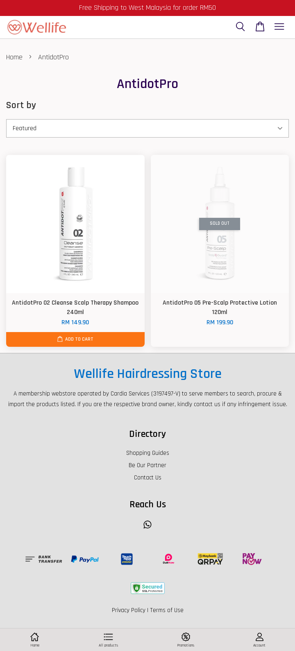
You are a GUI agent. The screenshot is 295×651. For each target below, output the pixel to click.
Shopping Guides (147, 453)
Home (14, 57)
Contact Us (147, 477)
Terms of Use (167, 610)
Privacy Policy (128, 610)
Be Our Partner (147, 465)
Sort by (21, 105)
